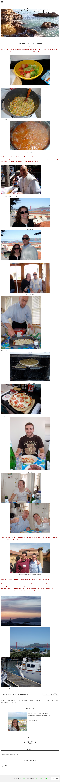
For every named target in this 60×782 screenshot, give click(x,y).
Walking (29, 694)
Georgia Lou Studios (41, 778)
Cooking (5, 694)
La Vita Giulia (30, 12)
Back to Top (54, 778)
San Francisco (22, 694)
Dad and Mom (13, 694)
